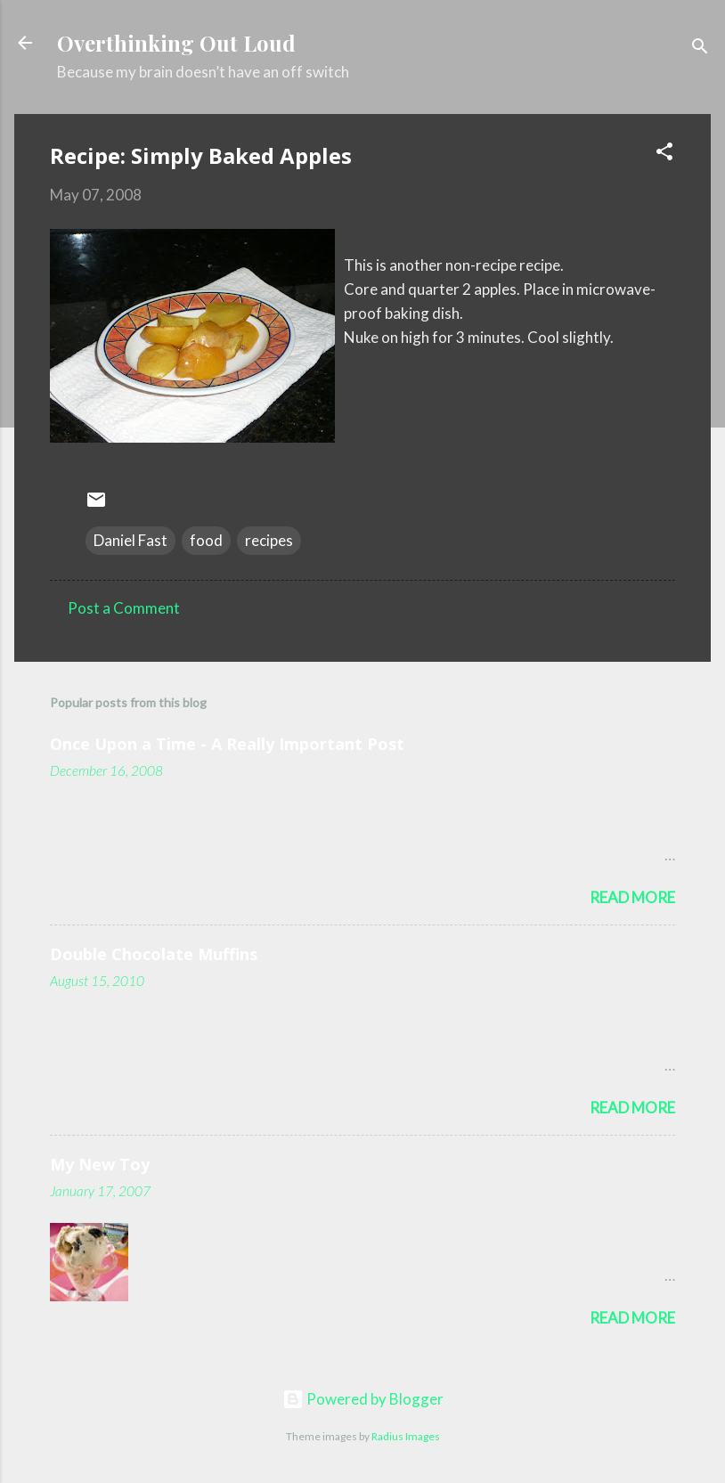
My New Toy (100, 1164)
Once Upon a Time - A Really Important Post (227, 743)
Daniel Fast (130, 540)
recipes (269, 540)
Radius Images (405, 1436)
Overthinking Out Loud (176, 43)
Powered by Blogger (363, 1398)
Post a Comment (124, 608)
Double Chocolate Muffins (153, 954)
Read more (632, 897)
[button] (664, 154)
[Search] (700, 48)
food (206, 540)
